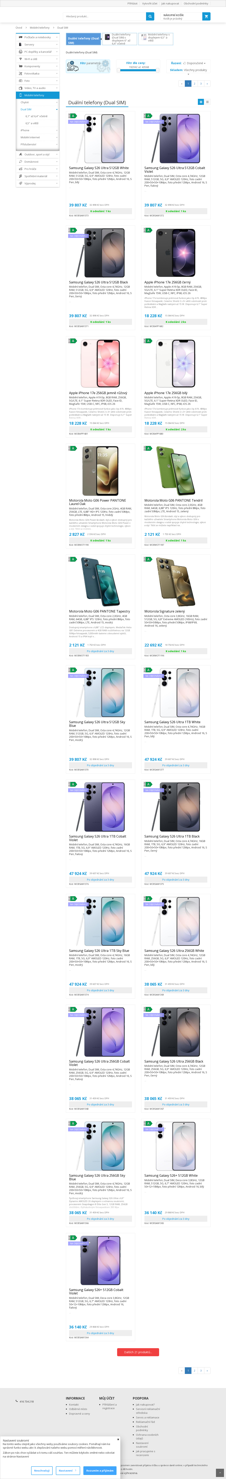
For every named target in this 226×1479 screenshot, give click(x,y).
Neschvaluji (42, 1470)
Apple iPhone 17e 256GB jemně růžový (100, 395)
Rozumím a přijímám (100, 1470)
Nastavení (67, 1470)
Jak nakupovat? (145, 1404)
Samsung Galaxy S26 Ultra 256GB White (175, 952)
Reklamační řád (145, 1422)
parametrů (90, 63)
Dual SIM (62, 27)
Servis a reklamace (147, 1417)
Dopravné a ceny (79, 1413)
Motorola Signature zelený (175, 613)
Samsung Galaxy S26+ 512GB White (175, 1177)
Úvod (19, 27)
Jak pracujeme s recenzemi (145, 1453)
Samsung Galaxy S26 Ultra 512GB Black (100, 284)
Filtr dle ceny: (136, 63)
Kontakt (74, 1404)
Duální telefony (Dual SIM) (83, 40)
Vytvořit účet (149, 3)
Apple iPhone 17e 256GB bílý (175, 395)
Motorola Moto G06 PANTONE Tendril (175, 502)
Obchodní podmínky (196, 3)
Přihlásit (132, 3)
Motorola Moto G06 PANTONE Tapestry (100, 613)
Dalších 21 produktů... (138, 1352)
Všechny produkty (188, 71)
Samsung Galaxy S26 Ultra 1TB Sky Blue (100, 952)
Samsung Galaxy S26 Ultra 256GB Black (175, 1063)
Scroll (220, 1473)
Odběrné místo (78, 1409)
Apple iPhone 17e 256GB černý (175, 284)
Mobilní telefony (40, 27)
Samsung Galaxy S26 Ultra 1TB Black (175, 838)
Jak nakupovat (170, 3)
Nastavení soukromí (142, 1445)
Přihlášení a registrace (109, 1406)
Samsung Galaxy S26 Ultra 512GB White (100, 170)
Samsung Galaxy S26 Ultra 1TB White (175, 724)
